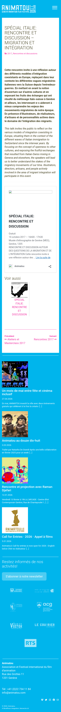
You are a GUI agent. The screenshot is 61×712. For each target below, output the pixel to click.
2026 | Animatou (9, 706)
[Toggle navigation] (55, 7)
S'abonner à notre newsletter (24, 576)
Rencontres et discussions (25, 53)
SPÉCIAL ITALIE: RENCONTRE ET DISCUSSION (19, 302)
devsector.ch (24, 708)
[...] (40, 406)
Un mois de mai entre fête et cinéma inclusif (27, 392)
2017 (9, 53)
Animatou (19, 9)
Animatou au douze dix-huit (21, 440)
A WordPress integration (10, 708)
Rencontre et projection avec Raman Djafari (27, 488)
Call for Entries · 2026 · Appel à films (27, 537)
